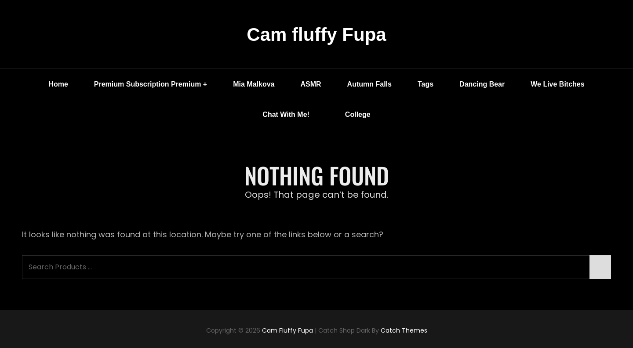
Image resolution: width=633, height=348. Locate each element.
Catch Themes (404, 330)
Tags (425, 84)
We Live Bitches (557, 84)
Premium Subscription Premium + (150, 84)
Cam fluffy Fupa (316, 34)
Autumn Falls (369, 84)
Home (58, 84)
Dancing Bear (482, 84)
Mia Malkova (253, 84)
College (358, 114)
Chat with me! (292, 115)
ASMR (310, 84)
